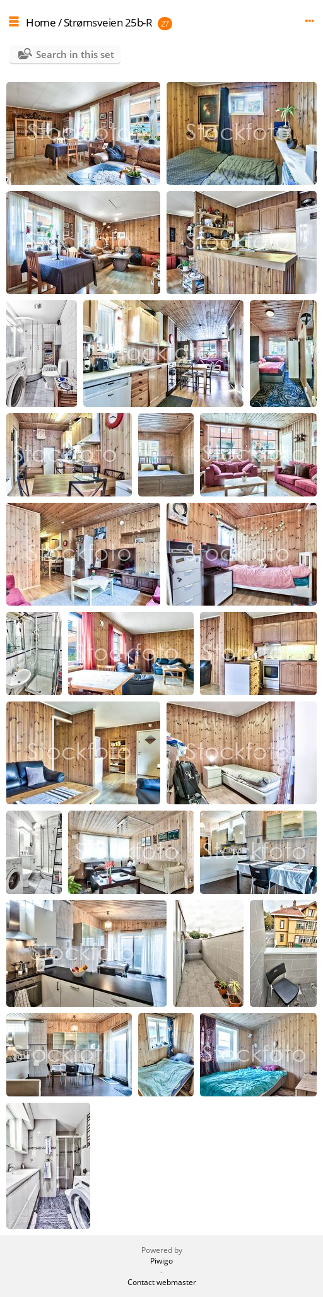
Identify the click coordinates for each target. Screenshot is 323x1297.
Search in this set (75, 54)
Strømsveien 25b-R (108, 22)
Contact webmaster (161, 1282)
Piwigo (161, 1260)
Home (41, 22)
